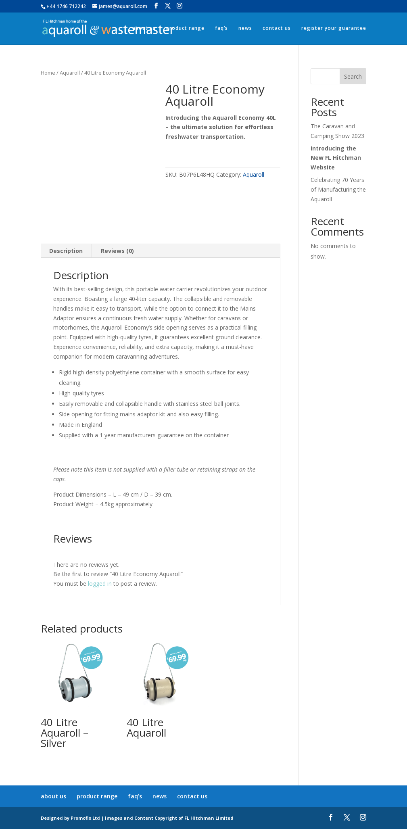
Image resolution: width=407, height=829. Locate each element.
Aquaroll (70, 72)
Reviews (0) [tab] (117, 251)
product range (185, 28)
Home (48, 72)
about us (144, 28)
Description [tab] (66, 251)
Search (353, 76)
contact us (277, 28)
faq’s (221, 28)
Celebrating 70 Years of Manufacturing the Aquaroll (338, 189)
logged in (100, 583)
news (245, 28)
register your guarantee (333, 28)
